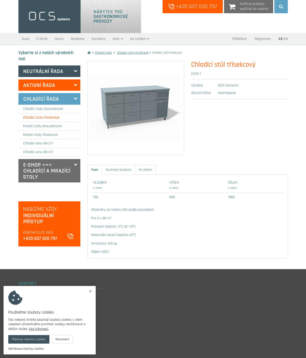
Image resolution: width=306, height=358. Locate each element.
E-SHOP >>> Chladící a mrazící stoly (46, 171)
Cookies (23, 329)
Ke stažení (139, 38)
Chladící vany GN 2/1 (38, 143)
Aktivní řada (39, 85)
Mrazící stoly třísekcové (40, 134)
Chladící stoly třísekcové (41, 117)
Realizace (78, 38)
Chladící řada (41, 99)
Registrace (263, 38)
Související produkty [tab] (118, 170)
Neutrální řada (43, 71)
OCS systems (57, 350)
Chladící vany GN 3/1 (38, 152)
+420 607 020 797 (192, 6)
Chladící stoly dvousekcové (43, 108)
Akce (117, 38)
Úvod (25, 38)
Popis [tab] (94, 170)
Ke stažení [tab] (145, 170)
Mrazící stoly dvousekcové (42, 126)
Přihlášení (239, 38)
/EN (283, 38)
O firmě (41, 38)
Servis (59, 38)
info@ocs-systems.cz (35, 322)
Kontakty (98, 38)
